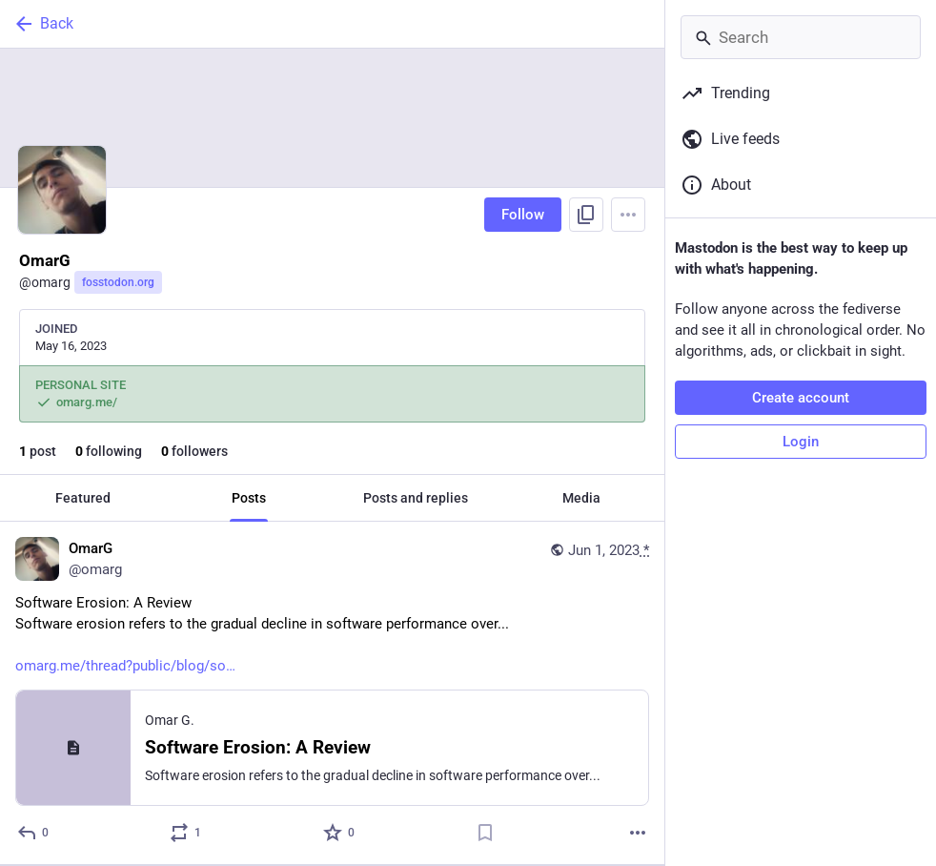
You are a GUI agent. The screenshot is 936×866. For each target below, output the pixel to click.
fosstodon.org (118, 282)
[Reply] (33, 832)
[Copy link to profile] (586, 214)
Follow (522, 214)
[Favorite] (339, 832)
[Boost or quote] (186, 832)
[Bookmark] (485, 832)
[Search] (801, 37)
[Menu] (628, 214)
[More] (637, 832)
